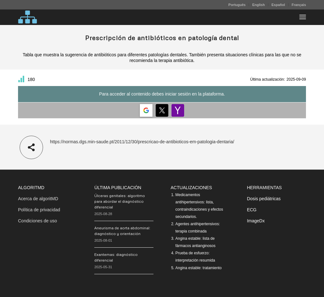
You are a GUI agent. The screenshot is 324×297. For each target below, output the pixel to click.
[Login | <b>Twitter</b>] (162, 110)
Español (278, 5)
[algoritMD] (27, 17)
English (258, 5)
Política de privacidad (39, 209)
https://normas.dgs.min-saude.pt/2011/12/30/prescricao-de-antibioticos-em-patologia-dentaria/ (142, 141)
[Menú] (302, 17)
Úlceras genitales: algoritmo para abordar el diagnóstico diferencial (119, 201)
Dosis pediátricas (264, 198)
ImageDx (256, 220)
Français (299, 5)
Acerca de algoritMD (38, 198)
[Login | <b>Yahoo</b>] (177, 110)
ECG (251, 209)
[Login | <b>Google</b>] (146, 110)
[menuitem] (237, 4)
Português (237, 5)
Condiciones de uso (37, 220)
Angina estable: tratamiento (198, 268)
